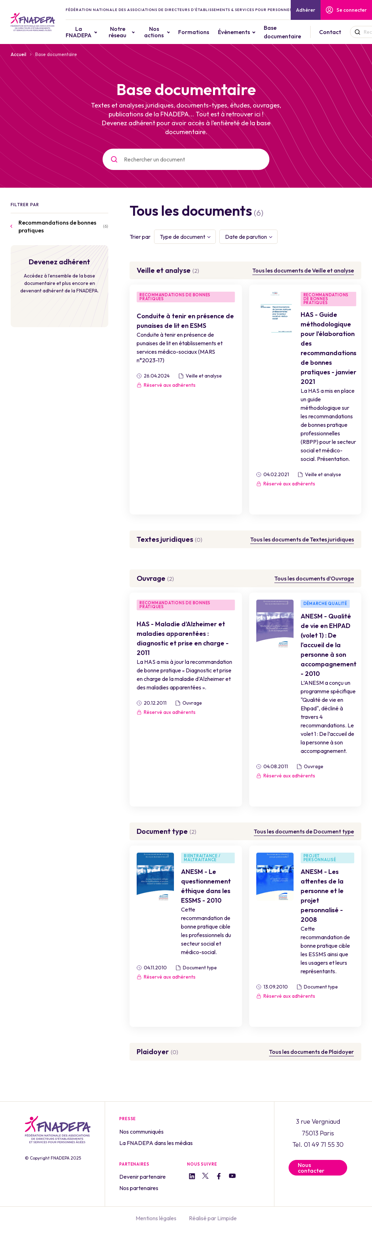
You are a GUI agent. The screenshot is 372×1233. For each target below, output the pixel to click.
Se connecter (346, 9)
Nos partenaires (138, 1187)
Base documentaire (282, 32)
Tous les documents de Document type (304, 831)
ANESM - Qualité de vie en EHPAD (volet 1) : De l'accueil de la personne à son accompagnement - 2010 (328, 645)
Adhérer (305, 10)
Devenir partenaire (142, 1176)
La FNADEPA (79, 32)
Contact (330, 31)
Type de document (182, 236)
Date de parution (246, 236)
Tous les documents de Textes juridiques (302, 539)
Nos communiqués (141, 1131)
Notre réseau (117, 32)
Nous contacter (311, 1167)
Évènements (234, 31)
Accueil (18, 54)
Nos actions (154, 32)
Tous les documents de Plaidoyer (311, 1051)
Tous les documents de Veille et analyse (303, 270)
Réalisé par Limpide (213, 1218)
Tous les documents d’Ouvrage (314, 578)
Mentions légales (156, 1218)
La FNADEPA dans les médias (156, 1142)
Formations (193, 31)
